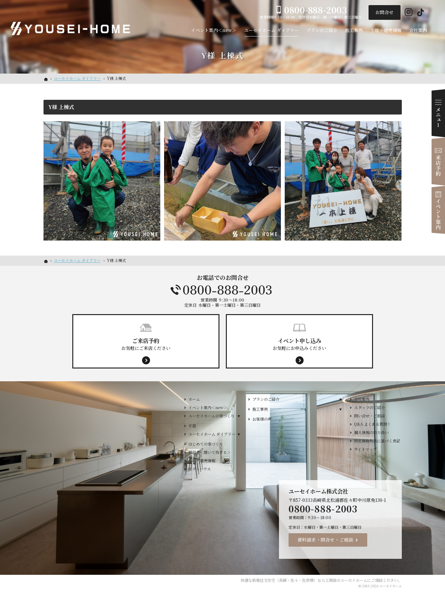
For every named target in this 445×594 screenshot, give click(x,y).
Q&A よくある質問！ (372, 424)
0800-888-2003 (222, 289)
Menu (438, 113)
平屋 (192, 425)
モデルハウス (199, 468)
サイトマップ (365, 449)
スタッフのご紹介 (369, 407)
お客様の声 (262, 419)
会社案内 (362, 399)
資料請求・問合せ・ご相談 (326, 539)
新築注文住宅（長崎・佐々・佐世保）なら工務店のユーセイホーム (309, 580)
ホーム (194, 399)
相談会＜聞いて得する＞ (209, 452)
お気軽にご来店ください (145, 344)
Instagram (409, 12)
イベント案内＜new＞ (207, 407)
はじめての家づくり (205, 444)
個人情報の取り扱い (371, 432)
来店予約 (438, 162)
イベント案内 (438, 210)
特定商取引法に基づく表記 (377, 440)
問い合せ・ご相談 (369, 415)
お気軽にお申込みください (299, 344)
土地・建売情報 (201, 460)
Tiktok (420, 12)
